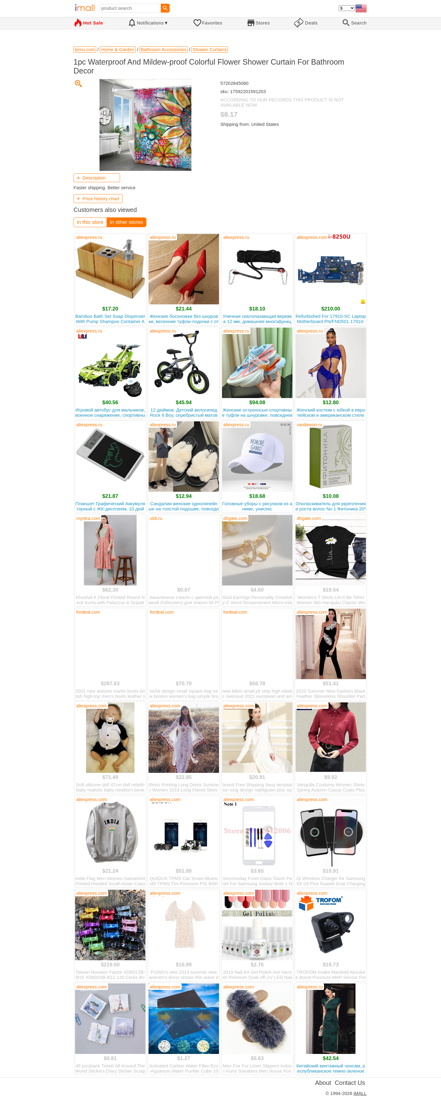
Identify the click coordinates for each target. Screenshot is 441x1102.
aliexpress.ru (89, 237)
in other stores (126, 222)
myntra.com (88, 518)
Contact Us (350, 1082)
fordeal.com (88, 612)
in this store (90, 222)
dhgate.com (235, 518)
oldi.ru (156, 518)
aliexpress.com (312, 237)
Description (91, 177)
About (323, 1082)
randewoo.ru (309, 424)
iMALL (360, 1093)
